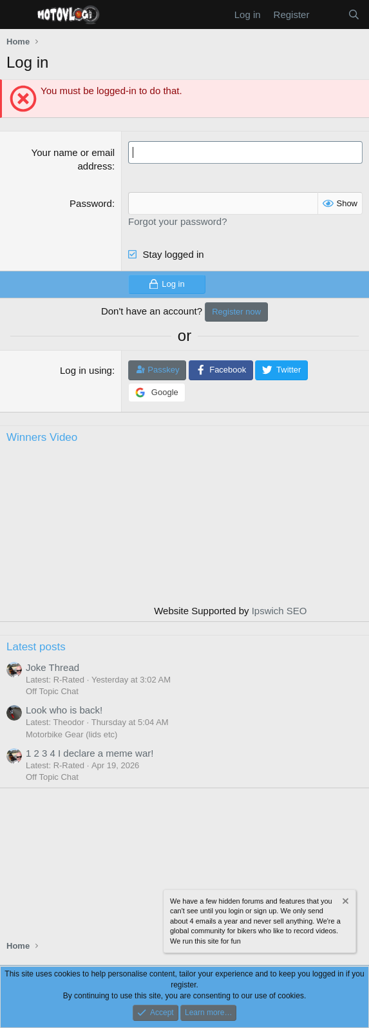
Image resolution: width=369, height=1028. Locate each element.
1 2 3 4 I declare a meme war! (89, 753)
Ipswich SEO (279, 610)
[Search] (353, 14)
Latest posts (36, 647)
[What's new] (328, 14)
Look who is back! (64, 709)
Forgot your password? (177, 221)
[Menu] (18, 15)
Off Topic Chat (52, 691)
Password (91, 203)
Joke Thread (52, 667)
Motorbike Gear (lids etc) (71, 734)
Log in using (86, 370)
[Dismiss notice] (344, 903)
